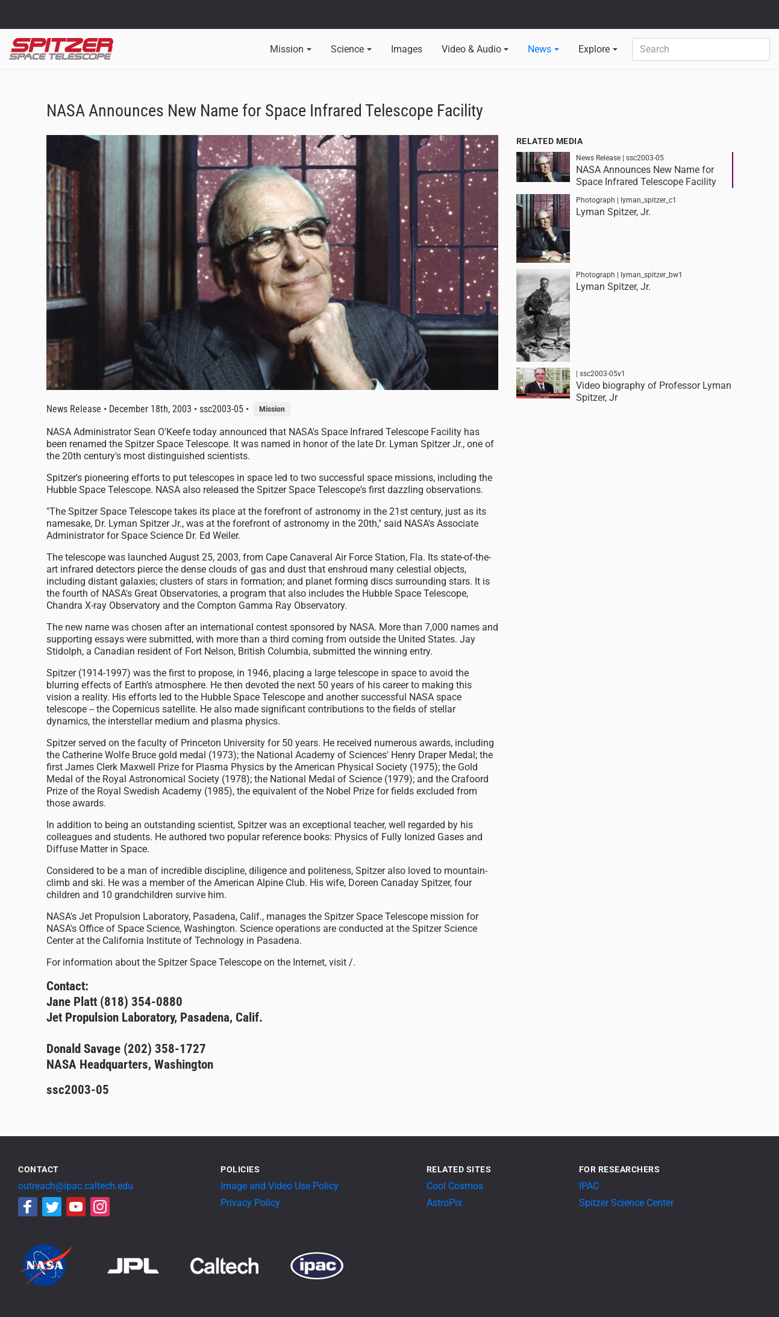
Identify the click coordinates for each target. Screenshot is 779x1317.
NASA (23, 14)
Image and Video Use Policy (280, 1186)
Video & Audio (471, 49)
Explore (594, 49)
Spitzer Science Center (626, 1203)
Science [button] (347, 49)
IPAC (589, 1186)
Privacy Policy (250, 1203)
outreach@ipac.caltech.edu (75, 1186)
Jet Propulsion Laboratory (79, 9)
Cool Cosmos (455, 1186)
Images (406, 49)
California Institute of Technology (79, 19)
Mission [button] (287, 49)
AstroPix (444, 1203)
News (539, 49)
